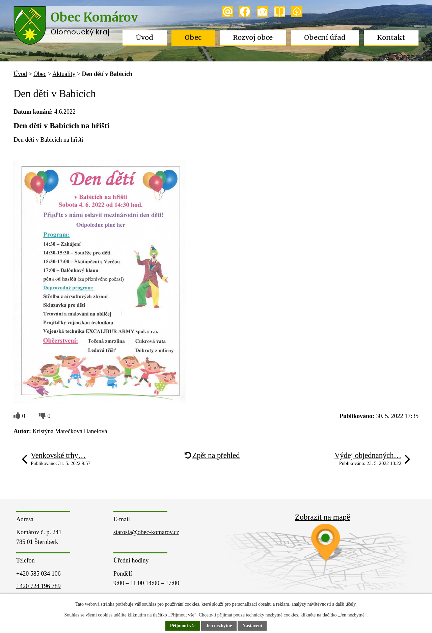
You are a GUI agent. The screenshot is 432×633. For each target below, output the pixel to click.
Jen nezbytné (219, 626)
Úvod (144, 37)
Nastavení (253, 626)
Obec (193, 37)
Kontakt (391, 37)
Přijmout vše (182, 626)
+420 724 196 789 (38, 586)
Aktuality (63, 74)
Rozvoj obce (253, 37)
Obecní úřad (325, 37)
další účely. (346, 604)
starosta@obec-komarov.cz (146, 532)
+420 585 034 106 (38, 573)
